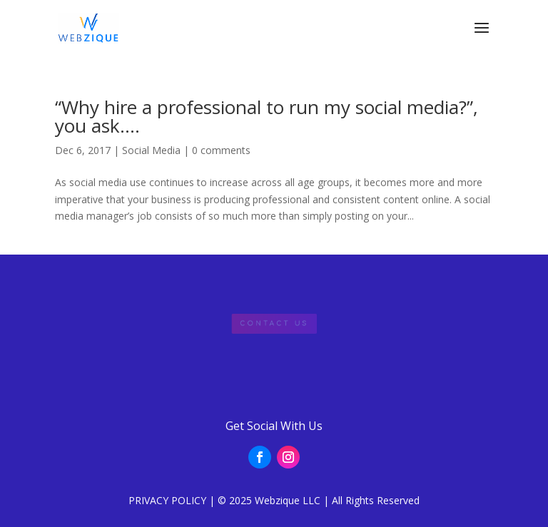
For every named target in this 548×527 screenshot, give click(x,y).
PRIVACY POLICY (167, 500)
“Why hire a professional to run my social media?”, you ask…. (266, 116)
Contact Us (274, 323)
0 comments (221, 150)
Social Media (151, 150)
